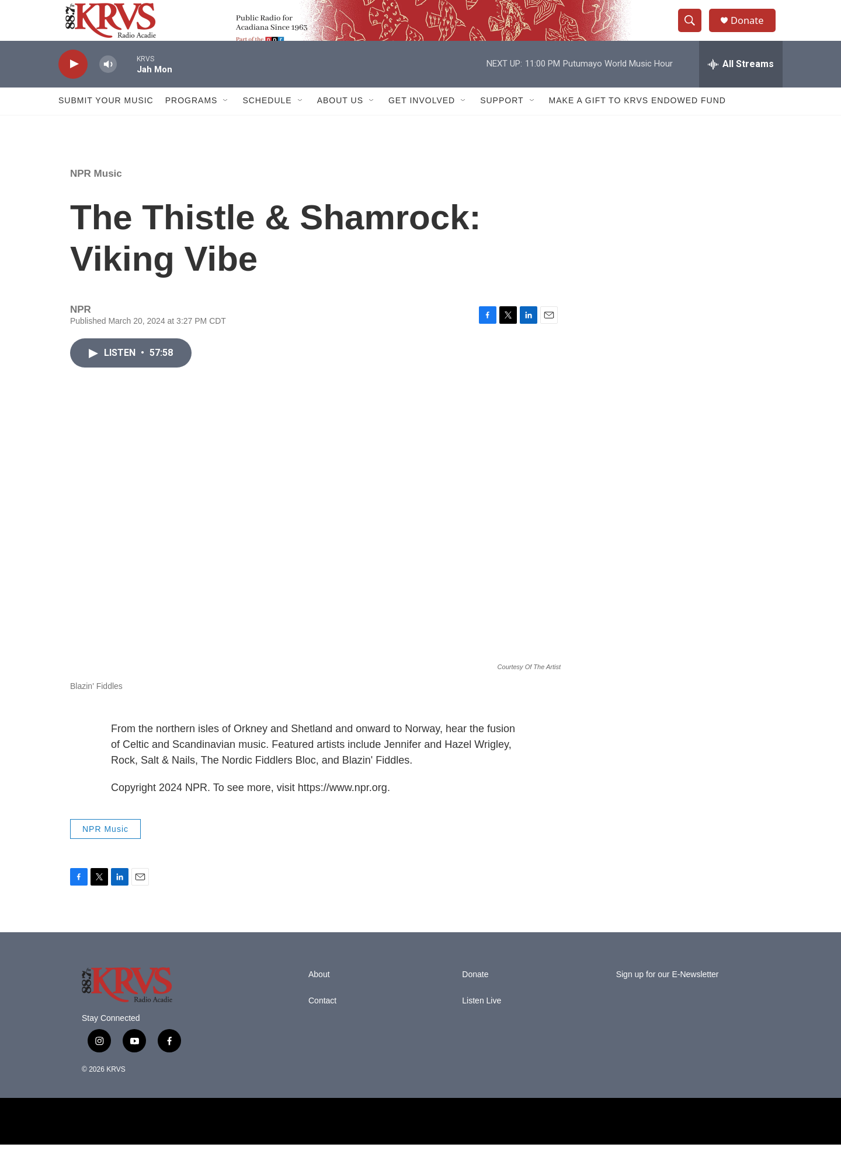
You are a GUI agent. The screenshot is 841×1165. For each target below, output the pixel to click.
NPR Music (96, 194)
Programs (191, 121)
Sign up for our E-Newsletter (667, 995)
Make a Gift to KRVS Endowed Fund (637, 121)
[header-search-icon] (694, 31)
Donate (753, 31)
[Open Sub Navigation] (226, 121)
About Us (340, 121)
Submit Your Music (106, 121)
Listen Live (481, 1021)
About (319, 995)
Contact (322, 1021)
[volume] (108, 85)
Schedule (266, 121)
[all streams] (741, 84)
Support (501, 121)
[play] (73, 85)
